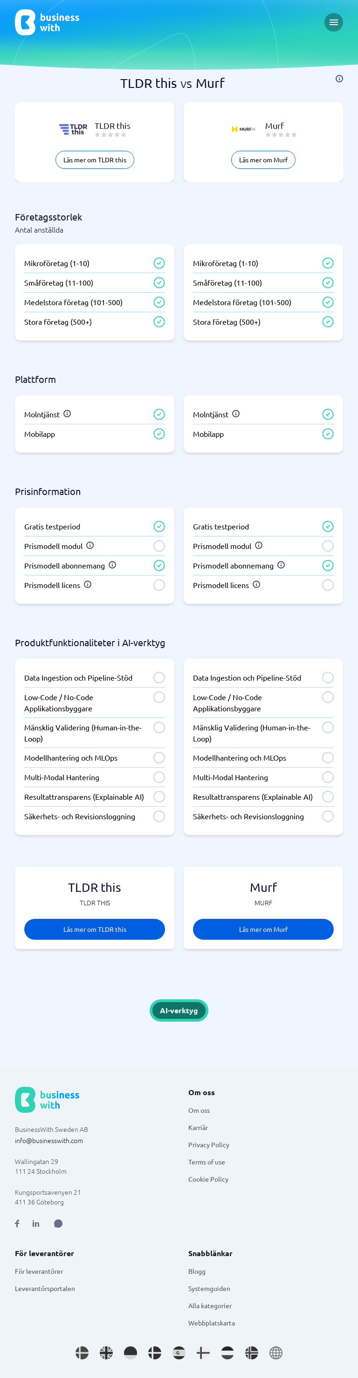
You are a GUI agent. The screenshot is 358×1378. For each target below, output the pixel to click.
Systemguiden (209, 1288)
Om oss (199, 1110)
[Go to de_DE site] (130, 1352)
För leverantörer (39, 1271)
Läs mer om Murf (263, 159)
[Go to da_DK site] (154, 1352)
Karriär (198, 1127)
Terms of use (206, 1161)
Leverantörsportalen (45, 1288)
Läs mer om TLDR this (94, 159)
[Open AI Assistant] (58, 1223)
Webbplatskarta (211, 1322)
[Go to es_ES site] (179, 1352)
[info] (339, 78)
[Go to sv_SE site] (82, 1352)
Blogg (197, 1271)
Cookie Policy (208, 1179)
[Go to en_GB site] (106, 1352)
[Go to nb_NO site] (251, 1352)
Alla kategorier (210, 1305)
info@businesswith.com (49, 1140)
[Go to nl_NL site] (227, 1352)
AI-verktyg (179, 1010)
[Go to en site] (275, 1352)
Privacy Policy (208, 1144)
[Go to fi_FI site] (203, 1352)
